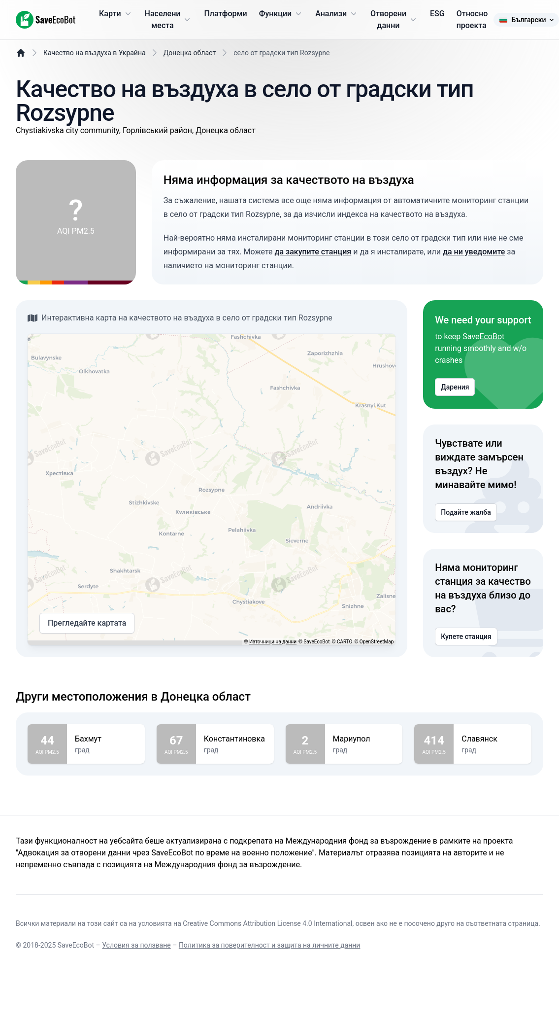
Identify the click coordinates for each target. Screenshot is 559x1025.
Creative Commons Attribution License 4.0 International (267, 923)
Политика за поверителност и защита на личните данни (270, 945)
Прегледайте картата (86, 623)
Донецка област (190, 53)
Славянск (492, 739)
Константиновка (235, 739)
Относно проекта (472, 19)
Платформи (225, 13)
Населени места (169, 19)
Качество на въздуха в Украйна (94, 53)
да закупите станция (313, 251)
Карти (116, 14)
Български (526, 20)
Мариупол (364, 739)
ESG (437, 13)
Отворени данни (394, 19)
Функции (281, 14)
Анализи (337, 14)
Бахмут (106, 739)
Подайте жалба (465, 512)
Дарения (455, 387)
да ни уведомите (474, 251)
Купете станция (466, 636)
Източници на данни (272, 641)
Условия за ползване (136, 945)
